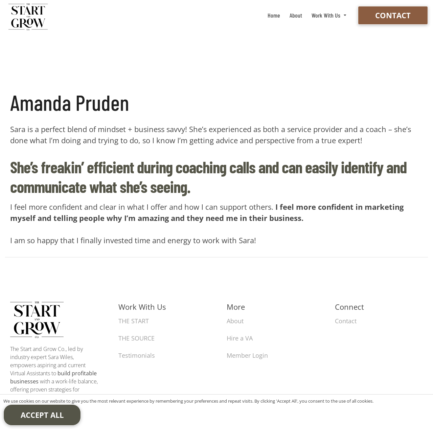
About (296, 15)
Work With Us (326, 15)
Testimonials (136, 355)
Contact (393, 15)
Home (274, 15)
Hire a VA (240, 338)
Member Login (247, 355)
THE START (133, 321)
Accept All (42, 415)
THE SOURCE (136, 338)
